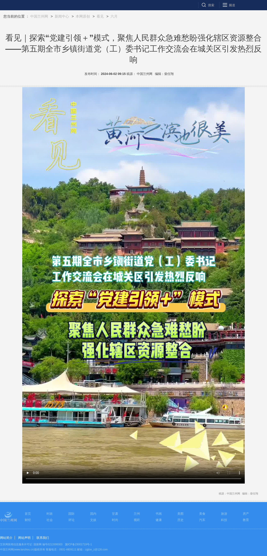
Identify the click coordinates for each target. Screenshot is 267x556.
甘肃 (115, 513)
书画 (159, 513)
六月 (113, 16)
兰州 (137, 513)
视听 (137, 520)
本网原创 (83, 16)
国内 (93, 513)
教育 (246, 520)
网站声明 (24, 538)
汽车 (202, 520)
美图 (180, 513)
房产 (246, 513)
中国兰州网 (39, 16)
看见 (100, 16)
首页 (28, 513)
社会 (50, 520)
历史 (180, 520)
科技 (224, 520)
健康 (159, 520)
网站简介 (6, 538)
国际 (71, 513)
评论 (71, 520)
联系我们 (42, 538)
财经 (28, 520)
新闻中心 (62, 16)
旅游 (224, 513)
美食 (202, 513)
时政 (50, 513)
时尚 (115, 520)
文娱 (93, 520)
